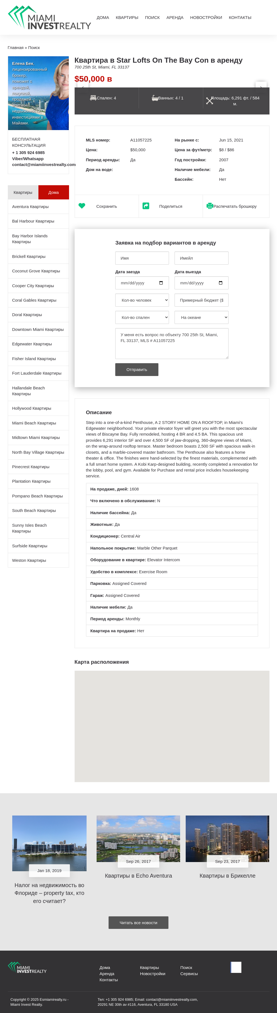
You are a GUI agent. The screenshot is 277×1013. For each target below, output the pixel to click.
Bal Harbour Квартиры (33, 221)
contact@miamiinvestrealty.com (44, 164)
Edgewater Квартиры (32, 343)
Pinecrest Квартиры (31, 466)
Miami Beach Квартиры (34, 423)
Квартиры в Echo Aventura (138, 876)
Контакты (240, 17)
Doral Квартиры (27, 314)
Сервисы (189, 973)
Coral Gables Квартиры (34, 300)
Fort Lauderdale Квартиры (37, 373)
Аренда (174, 17)
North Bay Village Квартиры (38, 452)
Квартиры (127, 17)
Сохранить (106, 206)
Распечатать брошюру (235, 206)
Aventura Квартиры (30, 206)
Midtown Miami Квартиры (36, 437)
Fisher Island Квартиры (34, 358)
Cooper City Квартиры (33, 285)
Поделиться (170, 206)
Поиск (152, 17)
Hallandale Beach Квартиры (28, 390)
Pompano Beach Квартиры (37, 496)
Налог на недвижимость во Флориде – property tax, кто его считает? (49, 893)
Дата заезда (127, 271)
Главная (16, 47)
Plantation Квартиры (31, 481)
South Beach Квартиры (34, 510)
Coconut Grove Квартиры (36, 270)
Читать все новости (138, 922)
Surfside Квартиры (29, 545)
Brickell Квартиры (29, 256)
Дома (103, 17)
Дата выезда (188, 271)
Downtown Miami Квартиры (38, 329)
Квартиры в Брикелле (228, 876)
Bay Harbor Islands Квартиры (30, 238)
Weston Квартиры (29, 560)
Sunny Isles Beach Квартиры (29, 528)
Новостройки (206, 17)
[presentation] (83, 87)
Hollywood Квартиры (32, 408)
